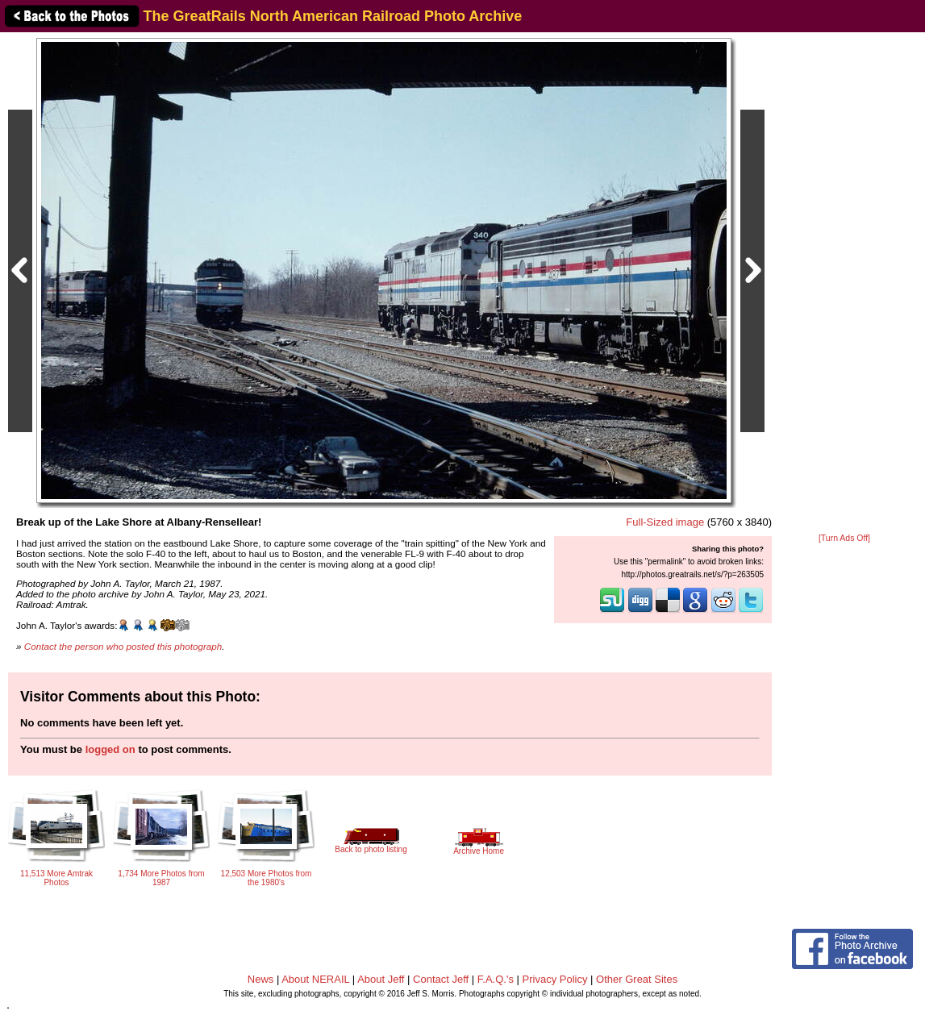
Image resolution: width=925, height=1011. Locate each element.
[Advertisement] (844, 284)
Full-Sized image (665, 522)
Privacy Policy (555, 979)
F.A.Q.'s (495, 979)
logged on (110, 749)
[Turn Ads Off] (844, 538)
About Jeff (380, 979)
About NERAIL (315, 979)
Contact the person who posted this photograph (123, 646)
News (261, 979)
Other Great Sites (636, 979)
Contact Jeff (441, 979)
